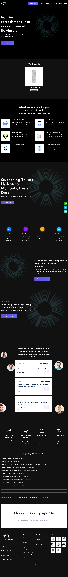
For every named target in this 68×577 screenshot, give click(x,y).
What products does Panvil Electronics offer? (13, 470)
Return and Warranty (27, 566)
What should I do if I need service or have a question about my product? (19, 496)
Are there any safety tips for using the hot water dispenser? (17, 490)
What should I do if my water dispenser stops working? (15, 487)
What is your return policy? (9, 505)
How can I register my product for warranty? (13, 502)
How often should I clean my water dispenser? (13, 484)
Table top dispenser (40, 553)
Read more (34, 90)
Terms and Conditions (28, 563)
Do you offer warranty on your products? (12, 499)
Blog (24, 568)
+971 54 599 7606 (6, 561)
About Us (47, 3)
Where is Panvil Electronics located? (11, 473)
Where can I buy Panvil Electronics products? (13, 493)
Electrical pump (39, 551)
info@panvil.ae (5, 566)
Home (42, 3)
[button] (34, 470)
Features (60, 3)
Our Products (54, 3)
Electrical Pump (58, 270)
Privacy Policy (26, 561)
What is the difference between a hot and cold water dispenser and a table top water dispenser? (25, 476)
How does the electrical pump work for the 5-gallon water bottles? (18, 479)
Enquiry (33, 3)
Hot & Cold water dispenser (34, 87)
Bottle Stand (39, 556)
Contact (65, 3)
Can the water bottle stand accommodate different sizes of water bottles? (20, 481)
